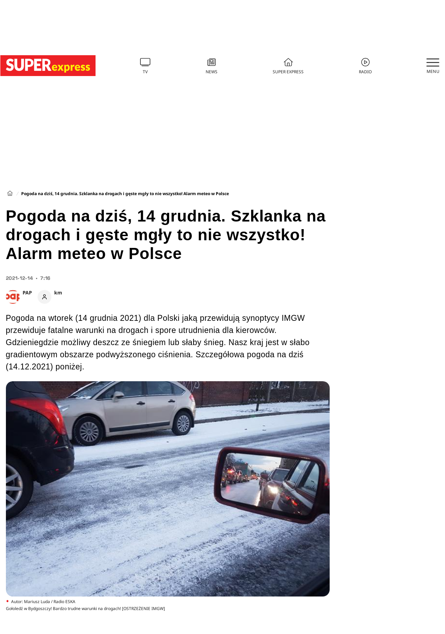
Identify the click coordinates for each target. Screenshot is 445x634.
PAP (27, 292)
